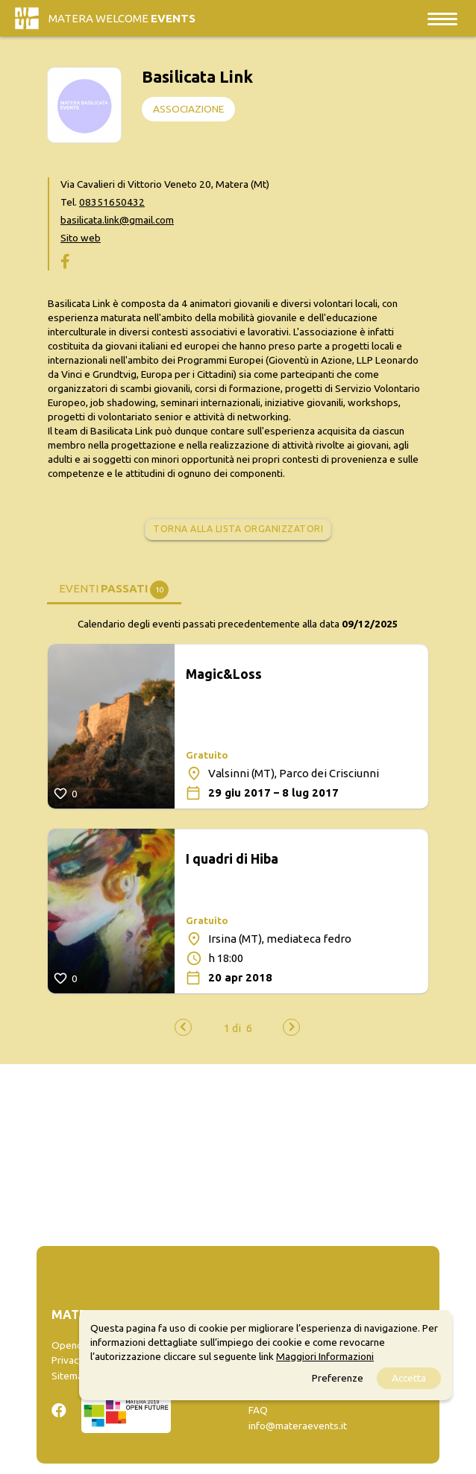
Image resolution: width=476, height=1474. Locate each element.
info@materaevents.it (297, 1426)
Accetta (409, 1378)
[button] (232, 1028)
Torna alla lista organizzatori (238, 529)
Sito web (80, 238)
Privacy (67, 1360)
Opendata (74, 1345)
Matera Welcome (121, 18)
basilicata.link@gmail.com (117, 220)
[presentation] (183, 1027)
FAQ (258, 1410)
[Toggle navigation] (442, 18)
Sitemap (70, 1376)
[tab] (114, 587)
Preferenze (337, 1378)
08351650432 (112, 202)
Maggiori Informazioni (325, 1356)
